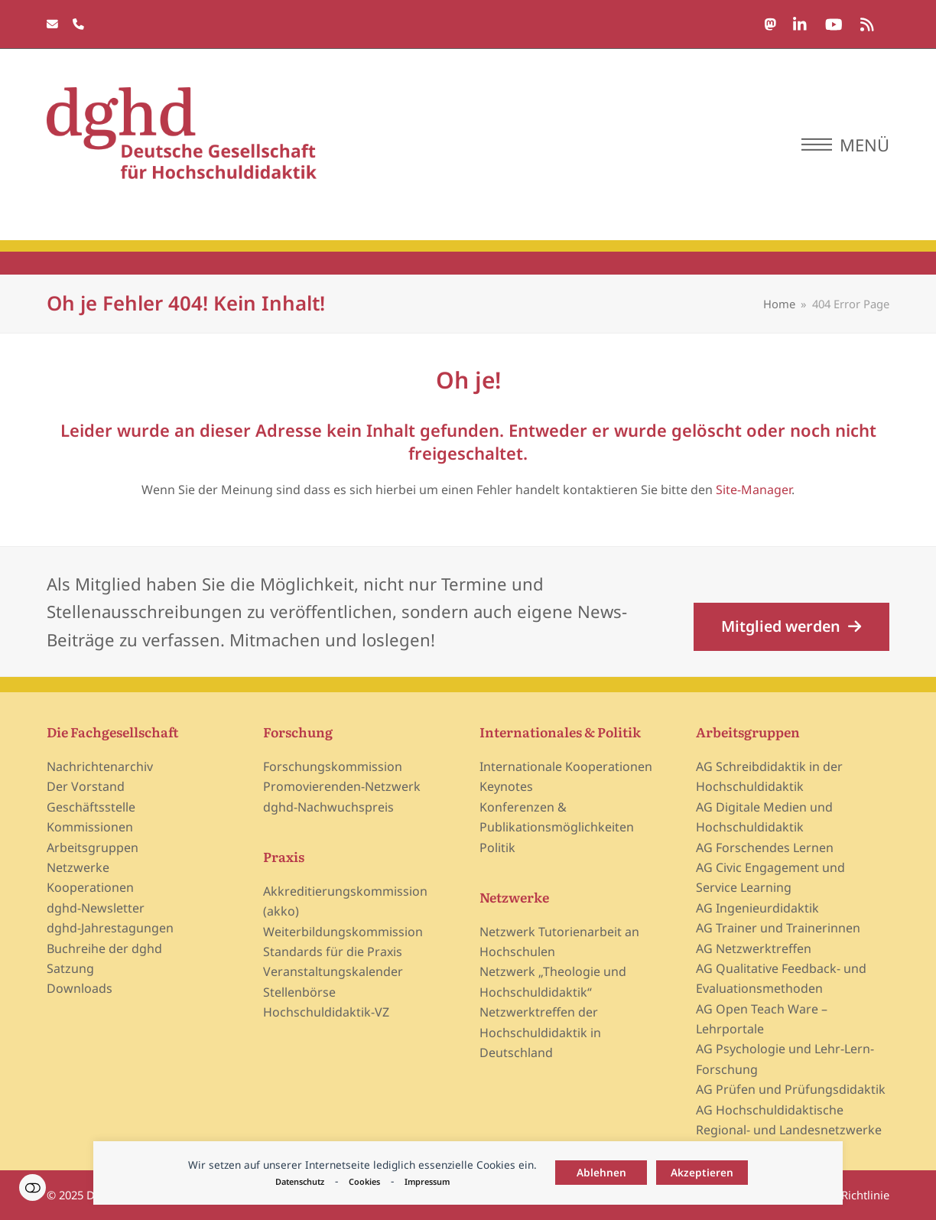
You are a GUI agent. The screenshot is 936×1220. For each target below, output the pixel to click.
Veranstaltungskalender (333, 971)
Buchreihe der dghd (104, 948)
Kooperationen (90, 887)
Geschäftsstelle (91, 807)
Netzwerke (78, 867)
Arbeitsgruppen (92, 847)
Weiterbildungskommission (343, 931)
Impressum (427, 1181)
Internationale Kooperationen (565, 766)
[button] (845, 144)
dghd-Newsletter (96, 908)
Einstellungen (32, 1187)
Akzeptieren (702, 1172)
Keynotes (506, 786)
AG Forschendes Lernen (765, 847)
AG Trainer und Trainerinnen (778, 927)
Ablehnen (601, 1172)
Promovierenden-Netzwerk (342, 786)
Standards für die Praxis (332, 951)
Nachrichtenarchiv (100, 766)
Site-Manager (753, 489)
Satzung (70, 968)
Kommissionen (90, 826)
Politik (497, 847)
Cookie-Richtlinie (845, 1194)
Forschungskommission (332, 766)
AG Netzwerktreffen (753, 948)
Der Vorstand (86, 786)
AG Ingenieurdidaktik (757, 908)
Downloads (79, 988)
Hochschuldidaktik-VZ (326, 1012)
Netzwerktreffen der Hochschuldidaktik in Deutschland (540, 1032)
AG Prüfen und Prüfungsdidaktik (791, 1089)
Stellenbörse (299, 992)
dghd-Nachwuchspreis (328, 807)
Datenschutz (299, 1181)
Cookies (364, 1181)
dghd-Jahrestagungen (110, 927)
